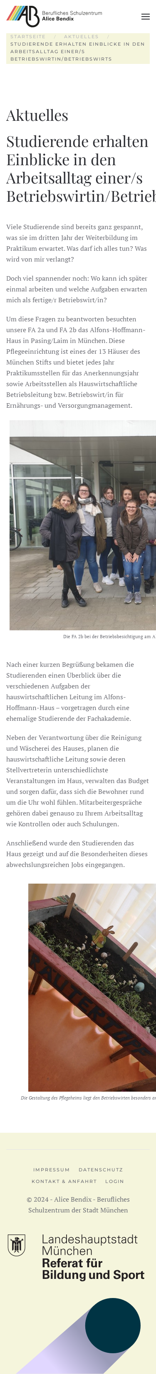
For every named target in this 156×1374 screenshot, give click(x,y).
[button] (145, 16)
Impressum (51, 1170)
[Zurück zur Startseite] (54, 16)
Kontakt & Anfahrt (64, 1181)
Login (114, 1181)
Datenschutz (101, 1170)
